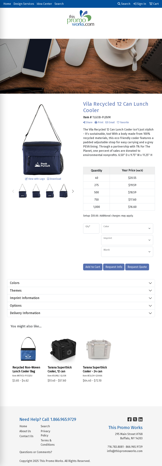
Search (59, 3)
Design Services (23, 3)
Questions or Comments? (35, 452)
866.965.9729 (134, 446)
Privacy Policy (45, 433)
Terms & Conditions (48, 442)
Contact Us (26, 436)
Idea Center (44, 3)
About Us (25, 431)
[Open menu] (154, 33)
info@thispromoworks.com (125, 451)
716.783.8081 (116, 446)
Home (7, 3)
